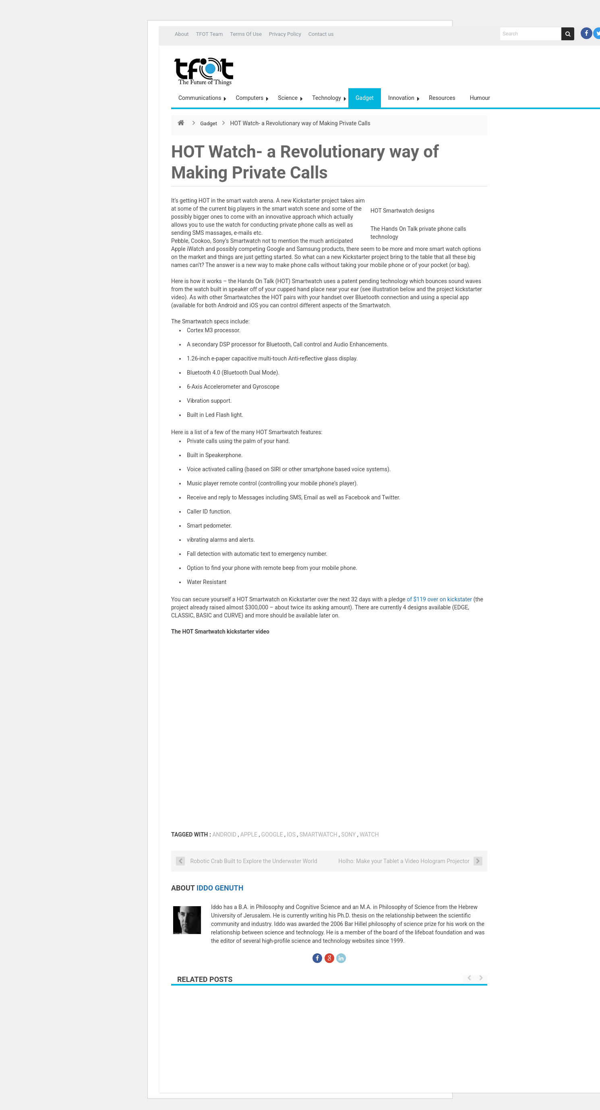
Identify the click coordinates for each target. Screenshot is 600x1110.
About (182, 34)
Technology (326, 98)
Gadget (365, 98)
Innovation (401, 98)
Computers (249, 98)
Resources (442, 98)
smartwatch (318, 834)
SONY (348, 834)
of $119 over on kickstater (440, 599)
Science (288, 98)
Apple (248, 834)
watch (369, 834)
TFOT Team (209, 34)
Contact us (321, 34)
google (272, 834)
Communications (199, 98)
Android (224, 834)
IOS (291, 834)
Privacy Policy (285, 34)
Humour (480, 98)
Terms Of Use (245, 34)
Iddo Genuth (220, 888)
